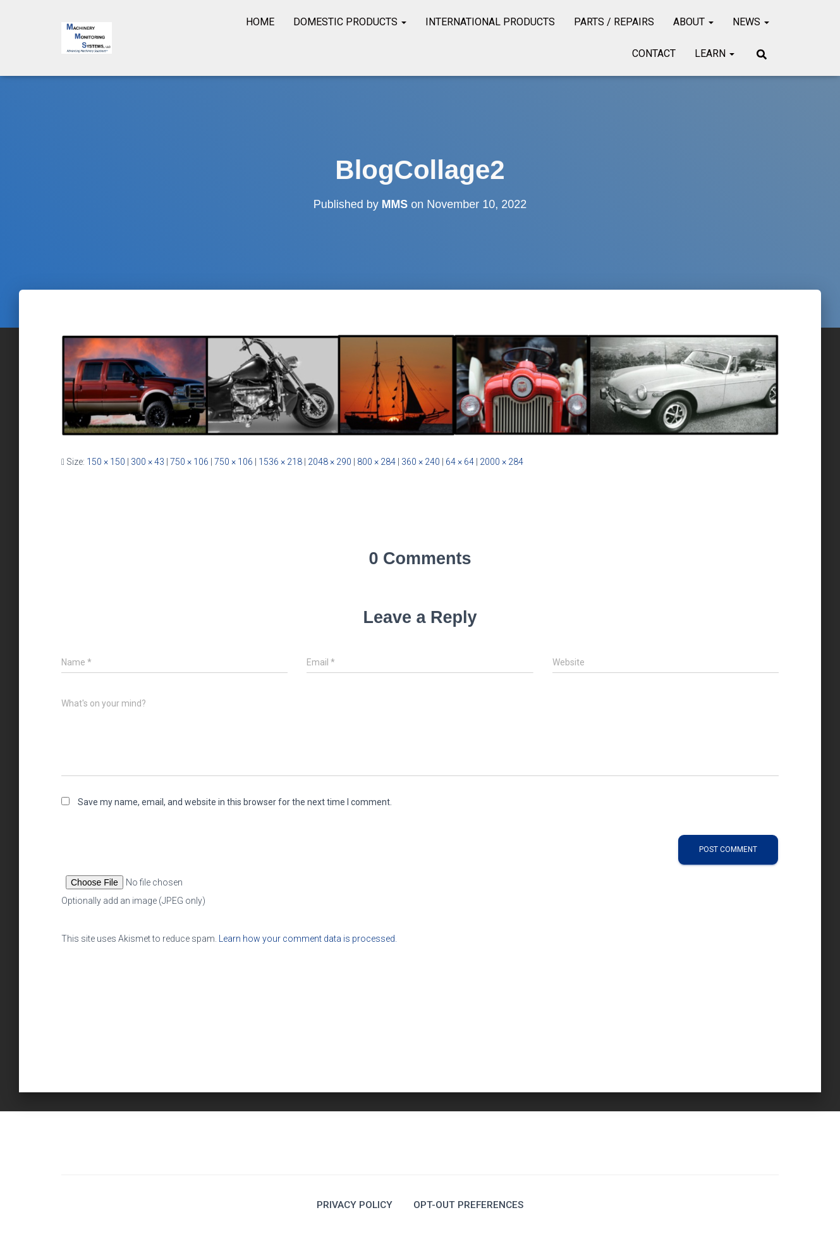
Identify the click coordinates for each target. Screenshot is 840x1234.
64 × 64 (460, 462)
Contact (654, 53)
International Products (490, 22)
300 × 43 (147, 462)
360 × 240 (420, 462)
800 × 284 (376, 462)
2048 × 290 (329, 462)
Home (260, 22)
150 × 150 (106, 462)
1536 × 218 (280, 462)
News (751, 22)
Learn (714, 53)
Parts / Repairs (614, 22)
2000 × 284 (501, 462)
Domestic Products (349, 22)
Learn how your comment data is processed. (308, 939)
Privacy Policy (354, 1205)
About (693, 22)
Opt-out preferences (469, 1205)
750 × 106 (189, 462)
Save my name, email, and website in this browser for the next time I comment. (235, 802)
